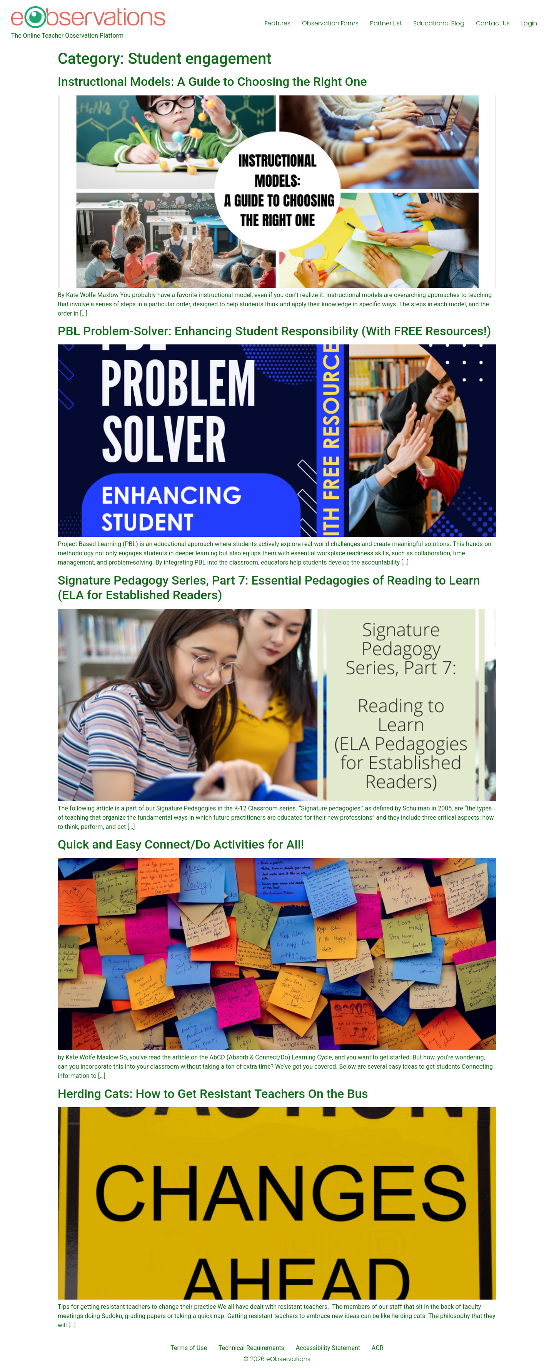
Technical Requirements (251, 1348)
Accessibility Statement (328, 1348)
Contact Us (493, 23)
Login (529, 23)
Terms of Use (188, 1348)
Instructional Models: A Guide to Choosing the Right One (212, 81)
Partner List (386, 23)
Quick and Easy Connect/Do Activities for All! (181, 844)
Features (277, 23)
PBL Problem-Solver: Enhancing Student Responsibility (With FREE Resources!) (274, 331)
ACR (378, 1348)
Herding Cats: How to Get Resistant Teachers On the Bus (213, 1093)
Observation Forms (330, 23)
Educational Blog (439, 23)
